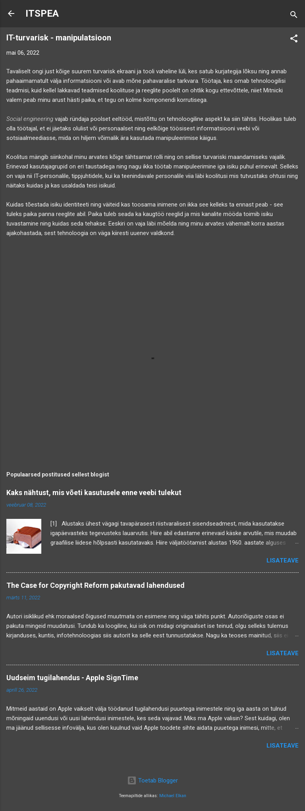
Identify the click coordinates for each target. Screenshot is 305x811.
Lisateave (282, 560)
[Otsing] (294, 16)
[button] (294, 40)
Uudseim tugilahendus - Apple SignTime (72, 677)
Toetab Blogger (152, 780)
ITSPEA (42, 13)
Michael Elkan (172, 795)
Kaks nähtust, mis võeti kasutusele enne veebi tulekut (93, 492)
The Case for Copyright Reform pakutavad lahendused (95, 585)
